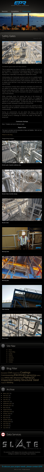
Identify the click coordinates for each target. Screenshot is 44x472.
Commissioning (7, 375)
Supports (3, 382)
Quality (10, 354)
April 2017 (5, 395)
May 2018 (5, 407)
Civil (10, 372)
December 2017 (7, 405)
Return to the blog (7, 134)
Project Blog (26, 11)
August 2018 (6, 409)
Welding (10, 383)
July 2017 (5, 399)
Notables (11, 360)
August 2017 (6, 401)
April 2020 (5, 423)
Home (10, 350)
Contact (11, 362)
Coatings (25, 372)
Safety (17, 380)
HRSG (7, 378)
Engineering (30, 375)
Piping (27, 377)
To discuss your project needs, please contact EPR (22, 467)
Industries (11, 358)
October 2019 (6, 419)
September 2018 (7, 411)
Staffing (11, 356)
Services (5, 11)
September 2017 (7, 403)
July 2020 (5, 427)
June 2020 (6, 425)
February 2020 (7, 421)
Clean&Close (16, 373)
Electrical (19, 374)
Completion (15, 11)
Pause (2, 29)
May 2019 (5, 417)
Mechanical (18, 378)
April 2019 (5, 415)
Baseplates (4, 373)
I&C (12, 377)
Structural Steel (30, 380)
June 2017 (6, 397)
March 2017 (6, 393)
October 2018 (6, 413)
